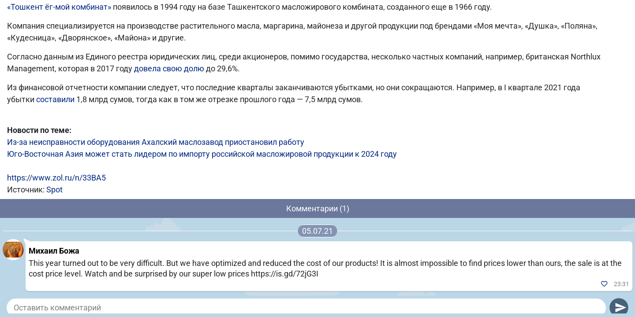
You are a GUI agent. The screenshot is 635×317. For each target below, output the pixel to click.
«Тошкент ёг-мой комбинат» (59, 6)
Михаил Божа (54, 250)
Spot (54, 189)
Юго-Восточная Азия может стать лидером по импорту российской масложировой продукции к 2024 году (202, 153)
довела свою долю (169, 68)
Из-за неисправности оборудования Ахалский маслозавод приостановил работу (155, 142)
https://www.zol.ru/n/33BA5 (56, 177)
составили (55, 99)
